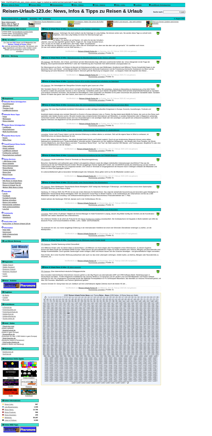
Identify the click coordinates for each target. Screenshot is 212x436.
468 (84, 324)
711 (128, 338)
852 (112, 347)
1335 (103, 382)
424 (140, 320)
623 (124, 333)
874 (84, 349)
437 (76, 322)
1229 (120, 373)
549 (60, 329)
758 (84, 342)
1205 (115, 372)
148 (80, 304)
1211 (145, 372)
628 (145, 333)
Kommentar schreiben (97, 53)
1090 (115, 363)
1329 (73, 382)
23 (110, 297)
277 (132, 311)
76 (44, 301)
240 (100, 310)
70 (141, 299)
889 (145, 349)
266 (88, 311)
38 (157, 297)
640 (76, 334)
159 (124, 304)
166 (152, 304)
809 (56, 345)
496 (80, 326)
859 (140, 347)
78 (51, 301)
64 (122, 299)
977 (149, 354)
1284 (51, 379)
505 (116, 326)
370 (157, 317)
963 (92, 354)
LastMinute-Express (10, 110)
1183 (120, 370)
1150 (71, 368)
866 (52, 349)
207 (84, 308)
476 (116, 324)
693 (56, 338)
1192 (51, 372)
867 (56, 349)
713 (136, 338)
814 (76, 345)
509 (132, 326)
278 (136, 311)
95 (104, 301)
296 (92, 313)
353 (88, 317)
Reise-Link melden (10, 202)
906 (96, 350)
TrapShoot (29, 394)
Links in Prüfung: (11, 420)
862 (152, 347)
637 (64, 334)
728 (80, 340)
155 (108, 304)
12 (76, 297)
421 (128, 320)
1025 (135, 357)
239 (96, 310)
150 (88, 304)
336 (136, 315)
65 (125, 299)
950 (157, 352)
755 (72, 342)
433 (60, 322)
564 (120, 329)
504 (112, 326)
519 (56, 327)
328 (104, 315)
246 (124, 310)
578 (60, 331)
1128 (76, 366)
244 (116, 310)
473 (104, 324)
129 (120, 303)
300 (108, 313)
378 (72, 319)
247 (128, 310)
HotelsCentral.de (9, 330)
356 (100, 317)
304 (124, 313)
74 (154, 299)
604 (48, 333)
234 (76, 310)
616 (96, 333)
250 (140, 310)
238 (92, 310)
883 (120, 349)
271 (108, 311)
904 (88, 350)
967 (108, 354)
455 (149, 322)
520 (60, 327)
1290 (81, 379)
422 (132, 320)
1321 (120, 380)
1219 (71, 373)
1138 (125, 366)
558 (96, 329)
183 (104, 306)
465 (72, 324)
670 (80, 336)
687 (149, 336)
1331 (83, 382)
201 (60, 308)
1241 (66, 375)
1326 (145, 380)
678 (112, 336)
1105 (76, 365)
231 (64, 310)
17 (91, 297)
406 (68, 320)
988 (77, 356)
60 (110, 299)
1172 (66, 370)
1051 (149, 359)
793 (108, 343)
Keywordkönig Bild (18, 35)
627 (140, 333)
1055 (56, 361)
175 (72, 306)
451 (132, 322)
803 (149, 343)
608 (64, 333)
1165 (145, 368)
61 (113, 299)
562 (112, 329)
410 (84, 320)
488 (48, 326)
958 (72, 354)
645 (96, 334)
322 (80, 315)
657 (145, 334)
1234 (145, 373)
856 (128, 347)
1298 (120, 379)
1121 (154, 365)
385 (100, 319)
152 (96, 304)
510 (136, 326)
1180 (105, 370)
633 (48, 334)
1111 (105, 365)
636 (60, 334)
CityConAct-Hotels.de (11, 342)
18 (95, 297)
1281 (149, 377)
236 (84, 310)
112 (52, 303)
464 (68, 324)
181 (96, 306)
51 (82, 299)
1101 (56, 365)
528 (92, 327)
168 (44, 306)
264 (80, 311)
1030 (46, 359)
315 (52, 315)
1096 (145, 363)
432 (56, 322)
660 (157, 334)
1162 (130, 368)
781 (60, 343)
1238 (51, 375)
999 (121, 356)
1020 (110, 357)
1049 (140, 359)
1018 (100, 357)
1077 (51, 363)
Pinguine (29, 386)
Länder (5, 276)
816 (84, 345)
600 (149, 331)
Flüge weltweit (8, 146)
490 (56, 326)
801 (140, 343)
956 (64, 354)
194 (149, 306)
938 (108, 352)
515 (157, 326)
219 (132, 308)
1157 (105, 368)
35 (148, 297)
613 (84, 333)
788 (88, 343)
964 (96, 354)
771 (136, 342)
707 (112, 338)
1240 (61, 375)
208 (88, 308)
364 (132, 317)
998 (117, 356)
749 (48, 342)
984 (61, 356)
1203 (105, 372)
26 (120, 297)
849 (100, 347)
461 (56, 324)
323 (84, 315)
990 (85, 356)
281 (149, 311)
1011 (66, 357)
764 (108, 342)
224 (152, 308)
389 (116, 319)
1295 (105, 379)
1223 (90, 373)
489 (52, 326)
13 (79, 297)
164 (145, 304)
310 (149, 313)
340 (152, 315)
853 (116, 347)
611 (76, 333)
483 (145, 324)
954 (56, 354)
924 (52, 352)
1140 (135, 366)
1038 (85, 359)
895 (52, 350)
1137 (120, 366)
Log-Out (6, 209)
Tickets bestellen (9, 170)
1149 (66, 368)
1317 (100, 380)
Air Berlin (6, 295)
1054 (51, 361)
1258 (149, 375)
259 (60, 311)
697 (72, 338)
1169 (51, 370)
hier (4, 48)
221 (140, 308)
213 (108, 308)
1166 (149, 368)
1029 (154, 357)
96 (107, 301)
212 (104, 308)
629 (149, 333)
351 (80, 317)
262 (72, 311)
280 (145, 311)
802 (145, 343)
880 (108, 349)
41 (50, 299)
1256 (140, 375)
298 (100, 313)
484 (149, 324)
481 (136, 324)
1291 (85, 379)
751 (56, 342)
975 (140, 354)
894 (48, 350)
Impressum (7, 232)
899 (68, 350)
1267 (81, 377)
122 (92, 303)
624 (128, 333)
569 (140, 329)
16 (88, 297)
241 (104, 310)
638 (68, 334)
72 (147, 299)
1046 (125, 359)
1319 (110, 380)
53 (88, 299)
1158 (110, 368)
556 (88, 329)
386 (104, 319)
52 (85, 299)
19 (98, 297)
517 (48, 327)
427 (152, 320)
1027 (145, 357)
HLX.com (6, 300)
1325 (140, 380)
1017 (95, 357)
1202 (100, 372)
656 (140, 334)
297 (96, 313)
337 (140, 315)
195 (152, 306)
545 (44, 329)
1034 (66, 359)
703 (96, 338)
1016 (90, 357)
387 (108, 319)
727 (76, 340)
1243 (76, 375)
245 (120, 310)
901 (76, 350)
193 (145, 306)
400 (44, 320)
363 (128, 317)
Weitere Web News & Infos (13, 187)
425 (145, 320)
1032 (56, 359)
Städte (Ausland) (9, 267)
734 (104, 340)
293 (80, 313)
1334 (98, 382)
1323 (130, 380)
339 (149, 315)
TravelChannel (8, 104)
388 (112, 319)
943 (128, 352)
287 (56, 313)
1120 (149, 365)
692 (52, 338)
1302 (140, 379)
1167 (154, 368)
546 (48, 329)
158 (120, 304)
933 (88, 352)
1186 (135, 370)
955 (60, 354)
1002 (136, 356)
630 (152, 333)
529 (96, 327)
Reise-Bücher (8, 168)
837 (52, 347)
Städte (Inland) (8, 265)
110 (44, 303)
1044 (115, 359)
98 (113, 301)
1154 (90, 368)
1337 (113, 382)
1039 (90, 359)
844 (80, 347)
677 (108, 336)
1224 (95, 373)
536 (124, 327)
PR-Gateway (45, 62)
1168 (46, 370)
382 (88, 319)
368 (149, 317)
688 (152, 336)
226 (44, 310)
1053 (46, 361)
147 (76, 304)
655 (136, 334)
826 (124, 345)
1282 (154, 377)
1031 (51, 359)
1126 (66, 366)
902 (80, 350)
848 (96, 347)
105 (140, 301)
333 (124, 315)
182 (100, 306)
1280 (145, 377)
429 (44, 322)
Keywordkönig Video (20, 33)
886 (132, 349)
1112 (110, 365)
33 (142, 297)
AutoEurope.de (8, 352)
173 (64, 306)
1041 (100, 359)
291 (72, 313)
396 (145, 319)
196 (157, 306)
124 (100, 303)
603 (44, 333)
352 (84, 317)
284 (44, 313)
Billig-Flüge (7, 140)
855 (124, 347)
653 (128, 334)
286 (52, 313)
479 (128, 324)
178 (84, 306)
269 (100, 311)
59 (107, 299)
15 (85, 297)
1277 (130, 377)
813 (72, 345)
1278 (135, 377)
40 (47, 299)
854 (120, 347)
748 (44, 342)
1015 (85, 357)
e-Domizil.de (7, 307)
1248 (100, 375)
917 (140, 350)
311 (152, 313)
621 (116, 333)
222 (145, 308)
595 (128, 331)
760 (92, 342)
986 (69, 356)
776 (157, 342)
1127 (71, 366)
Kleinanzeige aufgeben (11, 204)
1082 (76, 363)
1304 (149, 379)
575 (48, 331)
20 (101, 297)
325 (92, 315)
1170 (56, 370)
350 (76, 317)
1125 (61, 366)
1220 (76, 373)
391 (124, 319)
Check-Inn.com (8, 326)
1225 (100, 373)
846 (88, 347)
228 (52, 310)
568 (136, 329)
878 (100, 349)
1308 (56, 380)
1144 (154, 366)
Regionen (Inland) (9, 269)
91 (91, 301)
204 (72, 308)
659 (152, 334)
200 (56, 308)
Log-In (5, 193)
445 (108, 322)
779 (52, 343)
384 (96, 319)
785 (76, 343)
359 (112, 317)
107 (148, 301)
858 (136, 347)
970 (120, 354)
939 (112, 352)
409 (80, 320)
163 (140, 304)
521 (64, 327)
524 (76, 327)
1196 (71, 372)
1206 (120, 372)
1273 (110, 377)
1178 (95, 370)
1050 (145, 359)
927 (64, 352)
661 (44, 336)
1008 (51, 357)
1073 (145, 361)
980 (45, 356)
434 (64, 322)
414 (100, 320)
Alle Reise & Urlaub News (12, 181)
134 (140, 303)
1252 (120, 375)
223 (149, 308)
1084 (85, 363)
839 (60, 347)
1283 (46, 379)
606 (56, 333)
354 (92, 317)
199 (52, 308)
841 (68, 347)
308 (140, 313)
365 (136, 317)
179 (88, 306)
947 (145, 352)
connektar (44, 109)
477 (120, 324)
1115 (125, 365)
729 (84, 340)
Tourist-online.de (9, 318)
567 (132, 329)
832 (149, 345)
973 (132, 354)
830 (140, 345)
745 (149, 340)
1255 (135, 375)
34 (145, 297)
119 (80, 303)
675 (100, 336)
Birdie (11, 394)
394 (136, 319)
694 (60, 338)
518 (52, 327)
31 (135, 297)
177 (80, 306)
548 (56, 329)
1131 (90, 366)
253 (152, 310)
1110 (100, 365)
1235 (149, 373)
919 (149, 350)
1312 (76, 380)
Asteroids (11, 377)
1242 (71, 375)
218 (128, 308)
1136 (115, 366)
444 (104, 322)
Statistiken (7, 236)
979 (157, 354)
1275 (120, 377)
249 (136, 310)
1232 (135, 373)
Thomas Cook (8, 108)
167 (157, 304)
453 (140, 322)
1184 (125, 370)
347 (64, 317)
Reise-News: (9, 410)
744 (145, 340)
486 (157, 324)
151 (92, 304)
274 (120, 311)
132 (132, 303)
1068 (120, 361)
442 (96, 322)
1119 (145, 365)
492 (64, 326)
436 (72, 322)
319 (68, 315)
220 (136, 308)
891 (152, 349)
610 (72, 333)
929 (72, 352)
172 (60, 306)
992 (93, 356)
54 (91, 299)
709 (120, 338)
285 (48, 313)
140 (48, 304)
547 (52, 329)
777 (44, 343)
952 (48, 354)
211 (100, 308)
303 (120, 313)
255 (44, 311)
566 (128, 329)
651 (120, 334)
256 (48, 311)
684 (136, 336)
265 (84, 311)
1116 (130, 365)
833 (152, 345)
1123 (51, 366)
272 (112, 311)
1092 (125, 363)
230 (60, 310)
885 (128, 349)
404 (60, 320)
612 (80, 333)
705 (104, 338)
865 (48, 349)
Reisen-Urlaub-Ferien (86, 51)
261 (68, 311)
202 (64, 308)
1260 (46, 377)
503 (108, 326)
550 (64, 329)
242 (108, 310)
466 (76, 324)
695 (64, 338)
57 (100, 299)
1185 (130, 370)
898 (64, 350)
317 (60, 315)
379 (76, 319)
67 (132, 299)
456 (152, 322)
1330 (78, 382)
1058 (71, 361)
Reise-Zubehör (8, 121)
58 (104, 299)
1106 (81, 365)
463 (64, 324)
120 (84, 303)
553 (76, 329)
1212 (149, 372)
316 (56, 315)
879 (104, 349)
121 (88, 303)
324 (88, 315)
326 (96, 315)
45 (63, 299)
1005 (150, 356)
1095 (140, 363)
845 (84, 347)
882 (116, 349)
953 (52, 354)
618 (104, 333)
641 (80, 334)
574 (44, 331)
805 (157, 343)
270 (104, 311)
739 (124, 340)
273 (116, 311)
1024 (130, 357)
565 (124, 329)
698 (76, 338)
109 (156, 301)
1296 (110, 379)
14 (82, 297)
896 (56, 350)
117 (72, 303)
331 (116, 315)
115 (64, 303)
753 (64, 342)
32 (138, 297)
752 (60, 342)
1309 (61, 380)
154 (104, 304)
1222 (85, 373)
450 (128, 322)
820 (100, 345)
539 (136, 327)
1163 (135, 368)
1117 (135, 365)
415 (104, 320)
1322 (125, 380)
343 (48, 317)
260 (64, 311)
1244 (81, 375)
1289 (76, 379)
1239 (56, 375)
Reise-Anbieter (8, 163)
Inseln (5, 274)
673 (92, 336)
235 (80, 310)
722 (56, 340)
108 (152, 301)
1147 (56, 368)
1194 (61, 372)
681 (124, 336)
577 (56, 331)
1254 (130, 375)
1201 (95, 372)
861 (149, 347)
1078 (56, 363)
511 (140, 326)
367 (145, 317)
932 (84, 352)
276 (128, 311)
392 (128, 319)
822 (108, 345)
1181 (110, 370)
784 (72, 343)
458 (44, 324)
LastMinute (7, 127)
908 (104, 350)
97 (110, 301)
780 (56, 343)
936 (100, 352)
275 (124, 311)
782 (64, 343)
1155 (95, 368)
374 (56, 319)
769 (128, 342)
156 (112, 304)
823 (112, 345)
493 (68, 326)
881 (112, 349)
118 (76, 303)
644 (92, 334)
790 (96, 343)
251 (145, 310)
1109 (95, 365)
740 (128, 340)
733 (100, 340)
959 (76, 354)
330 (112, 315)
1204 (110, 372)
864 (44, 349)
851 (108, 347)
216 (120, 308)
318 (64, 315)
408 (76, 320)
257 (52, 311)
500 (96, 326)
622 (120, 333)
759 (88, 342)
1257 (145, 375)
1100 (51, 365)
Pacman (11, 368)
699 (80, 338)
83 (66, 301)
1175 (81, 370)
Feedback (6, 196)
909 (108, 350)
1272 (105, 377)
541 (145, 327)
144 (64, 304)
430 (48, 322)
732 (96, 340)
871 (72, 349)
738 (120, 340)
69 (138, 299)
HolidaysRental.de (9, 316)
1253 (125, 375)
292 (76, 313)
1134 (105, 366)
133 (136, 303)
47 (69, 299)
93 (97, 301)
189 (128, 306)
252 (149, 310)
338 (145, 315)
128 (116, 303)
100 (120, 301)
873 (80, 349)
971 (124, 354)
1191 (46, 372)
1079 (61, 363)
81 (60, 301)
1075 (154, 361)
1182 (115, 370)
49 (75, 299)
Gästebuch (7, 217)
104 (136, 301)
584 (84, 331)
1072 (140, 361)
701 (88, 338)
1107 (85, 365)
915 (132, 350)
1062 (90, 361)
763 (104, 342)
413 (96, 320)
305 (128, 313)
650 (116, 334)
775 (152, 342)
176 (76, 306)
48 (72, 299)
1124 (56, 366)
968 (112, 354)
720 (48, 340)
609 (68, 333)
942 (124, 352)
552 (72, 329)
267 (92, 311)
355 (96, 317)
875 (88, 349)
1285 (56, 379)
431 (52, 322)
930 (76, 352)
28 (126, 297)
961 (84, 354)
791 (100, 343)
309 (145, 313)
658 (149, 334)
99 (116, 301)
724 (64, 340)
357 (104, 317)
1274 (115, 377)
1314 (85, 380)
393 (132, 319)
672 (88, 336)
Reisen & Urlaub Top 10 (12, 185)
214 (112, 308)
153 (100, 304)
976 (145, 354)
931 (80, 352)
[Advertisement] (20, 76)
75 (157, 299)
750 (52, 342)
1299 (125, 379)
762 (100, 342)
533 (112, 327)
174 (68, 306)
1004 (146, 356)
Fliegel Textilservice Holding (91, 219)
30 (132, 297)
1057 (66, 361)
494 (72, 326)
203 (68, 308)
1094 (135, 363)
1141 (140, 366)
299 (104, 313)
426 (149, 320)
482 (140, 324)
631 (157, 333)
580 (68, 331)
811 (64, 345)
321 (76, 315)
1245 (85, 375)
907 (100, 350)
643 (88, 334)
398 (152, 319)
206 (80, 308)
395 (140, 319)
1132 (95, 366)
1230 (125, 373)
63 (119, 299)
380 (80, 319)
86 (76, 301)
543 (152, 327)
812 (68, 345)
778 (48, 343)
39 (44, 299)
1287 (66, 379)
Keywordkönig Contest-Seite (22, 32)
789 (92, 343)
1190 (154, 370)
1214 (46, 373)
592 (116, 331)
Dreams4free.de (9, 334)
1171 (61, 370)
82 (63, 301)
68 (135, 299)
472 (100, 324)
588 (100, 331)
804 (152, 343)
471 (96, 324)
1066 (110, 361)
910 (112, 350)
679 (116, 336)
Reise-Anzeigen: (10, 415)
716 (149, 338)
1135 (110, 366)
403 (56, 320)
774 (149, 342)
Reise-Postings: (10, 412)
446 (112, 322)
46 (66, 299)
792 (104, 343)
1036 (76, 359)
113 (56, 303)
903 (84, 350)
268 (96, 311)
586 (92, 331)
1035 (71, 359)
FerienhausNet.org (9, 310)
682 (128, 336)
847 (92, 347)
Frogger (11, 386)
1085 (90, 363)
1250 (110, 375)
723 (60, 340)
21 (104, 297)
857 (132, 347)
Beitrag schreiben (9, 200)
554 (80, 329)
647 (104, 334)
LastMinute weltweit (10, 151)
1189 (149, 370)
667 (68, 336)
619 (108, 333)
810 (60, 345)
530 (100, 327)
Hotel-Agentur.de (9, 338)
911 (116, 350)
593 (120, 331)
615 (92, 333)
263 (76, 311)
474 (108, 324)
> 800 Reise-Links (9, 161)
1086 (95, 363)
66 (129, 299)
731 (92, 340)
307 (136, 313)
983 (57, 356)
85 (72, 301)
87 (79, 301)
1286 (61, 379)
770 (132, 342)
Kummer (56, 33)
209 (92, 308)
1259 (154, 375)
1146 (51, 368)
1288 (71, 379)
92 (94, 301)
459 (48, 324)
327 (100, 315)
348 (68, 317)
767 (120, 342)
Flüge (5, 116)
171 (56, 306)
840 (64, 347)
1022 (120, 357)
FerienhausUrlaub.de (10, 312)
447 (116, 322)
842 (72, 347)
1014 (81, 357)
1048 (135, 359)
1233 (140, 373)
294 (84, 313)
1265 (71, 377)
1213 (154, 372)
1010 (61, 357)
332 (120, 315)
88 (82, 301)
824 (116, 345)
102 (128, 301)
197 (44, 308)
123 (96, 303)
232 (68, 310)
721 (52, 340)
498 (88, 326)
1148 (61, 368)
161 (132, 304)
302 (116, 313)
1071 (135, 361)
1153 (85, 368)
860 (145, 347)
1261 (51, 377)
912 (120, 350)
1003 (141, 356)
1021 (115, 357)
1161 (125, 368)
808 (52, 345)
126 (108, 303)
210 (96, 308)
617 (100, 333)
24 (113, 297)
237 (88, 310)
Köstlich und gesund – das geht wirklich (127, 22)
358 (108, 317)
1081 (71, 363)
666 (64, 336)
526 (84, 327)
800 (136, 343)
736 (112, 340)
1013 (76, 357)
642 (84, 334)
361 (120, 317)
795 (116, 343)
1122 (46, 366)
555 (84, 329)
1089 (110, 363)
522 (68, 327)
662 (48, 336)
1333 (93, 382)
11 (73, 297)
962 (88, 354)
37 (154, 297)
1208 (130, 372)
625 (132, 333)
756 (76, 342)
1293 (95, 379)
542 (149, 327)
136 (149, 303)
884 (124, 349)
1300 (130, 379)
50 (79, 299)
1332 (88, 382)
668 (72, 336)
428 (157, 320)
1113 (115, 365)
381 (84, 319)
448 (120, 322)
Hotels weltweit (8, 148)
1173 (71, 370)
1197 (76, 372)
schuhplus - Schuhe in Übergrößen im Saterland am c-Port (125, 89)
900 (72, 350)
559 (100, 329)
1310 (66, 380)
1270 (95, 377)
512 (145, 326)
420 (124, 320)
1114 (120, 365)
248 (132, 310)
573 (157, 329)
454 (145, 322)
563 (116, 329)
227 (48, 310)
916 (136, 350)
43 (57, 299)
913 (124, 350)
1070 (130, 361)
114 (60, 303)
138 (157, 303)
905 (92, 350)
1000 (126, 356)
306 (132, 313)
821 (104, 345)
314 (48, 315)
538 (132, 327)
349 (72, 317)
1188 (145, 370)
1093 (130, 363)
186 (116, 306)
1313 (81, 380)
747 (157, 340)
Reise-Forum (8, 174)
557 (92, 329)
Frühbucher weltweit (10, 153)
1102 (61, 365)
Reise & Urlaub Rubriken (12, 183)
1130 (85, 366)
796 (120, 343)
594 (124, 331)
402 (52, 320)
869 (64, 349)
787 (84, 343)
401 (48, 320)
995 (105, 356)
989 (81, 356)
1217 (61, 373)
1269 (90, 377)
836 (48, 347)
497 (84, 326)
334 (128, 315)
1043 (110, 359)
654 (132, 334)
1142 (145, 366)
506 (120, 326)
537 (128, 327)
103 (132, 301)
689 (157, 336)
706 (108, 338)
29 (129, 297)
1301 (135, 379)
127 (112, 303)
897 (60, 350)
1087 (100, 363)
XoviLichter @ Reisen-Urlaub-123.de (16, 223)
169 (48, 306)
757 (80, 342)
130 (124, 303)
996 (109, 356)
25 (116, 297)
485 (152, 324)
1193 (56, 372)
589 (104, 331)
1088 (105, 363)
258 (56, 311)
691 (48, 338)
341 (157, 315)
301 (112, 313)
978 (152, 354)
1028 (149, 357)
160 (128, 304)
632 (44, 334)
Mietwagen (7, 119)
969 (116, 354)
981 (49, 356)
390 (120, 319)
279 (140, 311)
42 (53, 299)
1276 (125, 377)
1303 (145, 379)
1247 (95, 375)
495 (76, 326)
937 (104, 352)
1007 (46, 357)
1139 (130, 366)
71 (144, 299)
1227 (110, 373)
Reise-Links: (9, 404)
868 (60, 349)
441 (92, 322)
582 (76, 331)
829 (136, 345)
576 (52, 331)
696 (68, 338)
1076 (46, 363)
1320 (115, 380)
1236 (154, 373)
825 (120, 345)
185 (112, 306)
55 (94, 299)
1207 (125, 372)
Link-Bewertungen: (11, 407)
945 (136, 352)
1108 (90, 365)
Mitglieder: (8, 417)
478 (124, 324)
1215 (51, 373)
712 (132, 338)
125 (104, 303)
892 (157, 349)
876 (92, 349)
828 (132, 345)
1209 (135, 372)
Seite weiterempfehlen (11, 207)
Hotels (5, 138)
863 (157, 347)
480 (132, 324)
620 (112, 333)
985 (65, 356)
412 (92, 320)
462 (60, 324)
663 (52, 336)
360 (116, 317)
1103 (66, 365)
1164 (140, 368)
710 (124, 338)
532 (108, 327)
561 (108, 329)
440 (88, 322)
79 (54, 301)
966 (104, 354)
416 (108, 320)
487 (44, 326)
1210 (140, 372)
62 (116, 299)
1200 (90, 372)
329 (108, 315)
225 (157, 308)
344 (52, 317)
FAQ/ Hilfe (6, 230)
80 (57, 301)
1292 (90, 379)
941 (120, 352)
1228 (115, 373)
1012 (71, 357)
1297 (115, 379)
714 (140, 338)
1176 (85, 370)
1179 (100, 370)
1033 (61, 359)
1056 (61, 361)
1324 (135, 380)
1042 (105, 359)
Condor (5, 297)
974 (136, 354)
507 (124, 326)
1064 (100, 361)
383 (92, 319)
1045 (120, 359)
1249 (105, 375)
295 (88, 313)
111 (48, 303)
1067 (115, 361)
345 (56, 317)
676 (104, 336)
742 (136, 340)
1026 (140, 357)
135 (145, 303)
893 (44, 350)
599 (145, 331)
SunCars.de (7, 354)
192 (140, 306)
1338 (118, 382)
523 (72, 327)
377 (68, 319)
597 (136, 331)
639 (72, 334)
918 (145, 350)
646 (100, 334)
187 (120, 306)
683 (132, 336)
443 (100, 322)
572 (152, 329)
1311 (71, 380)
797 (124, 343)
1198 (81, 372)
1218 (66, 373)
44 (60, 299)
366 (140, 317)
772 (140, 342)
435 (68, 322)
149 (84, 304)
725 (68, 340)
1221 (81, 373)
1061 (85, 361)
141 (52, 304)
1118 (140, 365)
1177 (90, 370)
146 (72, 304)
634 (52, 334)
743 (140, 340)
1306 (46, 380)
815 (80, 345)
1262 (56, 377)
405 (64, 320)
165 (149, 304)
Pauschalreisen (9, 129)
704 (100, 338)
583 (80, 331)
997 (113, 356)
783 (68, 343)
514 (152, 326)
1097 (149, 363)
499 (92, 326)
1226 (105, 373)
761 (96, 342)
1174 (76, 370)
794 (112, 343)
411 (88, 320)
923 (48, 352)
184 (108, 306)
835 (44, 347)
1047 (130, 359)
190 (132, 306)
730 (88, 340)
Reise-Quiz (7, 172)
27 (123, 297)
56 (97, 299)
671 (84, 336)
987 (73, 356)
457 (157, 322)
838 (56, 347)
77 (47, 301)
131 (128, 303)
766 (116, 342)
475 (112, 324)
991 (89, 356)
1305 (154, 379)
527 (88, 327)
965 (100, 354)
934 (92, 352)
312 (157, 313)
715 (145, 338)
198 (48, 308)
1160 (120, 368)
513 (149, 326)
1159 (115, 368)
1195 (66, 372)
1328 (154, 380)
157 (116, 304)
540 (140, 327)
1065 (105, 361)
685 (140, 336)
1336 (108, 382)
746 (152, 340)
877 (96, 349)
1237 (46, 375)
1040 (95, 359)
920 (152, 350)
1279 (140, 377)
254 (157, 310)
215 (116, 308)
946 (140, 352)
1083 (81, 363)
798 (128, 343)
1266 (76, 377)
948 (149, 352)
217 (124, 308)
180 (92, 306)
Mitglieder (6, 215)
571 (149, 329)
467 (80, 324)
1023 (125, 357)
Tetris (29, 368)
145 (68, 304)
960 (80, 354)
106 (144, 301)
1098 (154, 363)
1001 (131, 356)
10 (70, 297)
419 (120, 320)
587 (96, 331)
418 (116, 320)
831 (145, 345)
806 (44, 345)
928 (68, 352)
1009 (56, 357)
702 (92, 338)
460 (52, 324)
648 (108, 334)
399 (157, 319)
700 (84, 338)
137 (152, 303)
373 (52, 319)
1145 (46, 368)
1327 (149, 380)
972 (128, 354)
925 (56, 352)
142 (56, 304)
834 (157, 345)
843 (76, 347)
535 (120, 327)
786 (80, 343)
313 (44, 315)
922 (44, 352)
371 (44, 319)
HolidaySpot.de (8, 314)
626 (136, 333)
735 (108, 340)
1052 (154, 359)
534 (116, 327)
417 (112, 320)
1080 (66, 363)
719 (44, 340)
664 (56, 336)
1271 (100, 377)
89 (85, 301)
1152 (81, 368)
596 (132, 331)
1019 (105, 357)
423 (136, 320)
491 (60, 326)
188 (124, 306)
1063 (95, 361)
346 (60, 317)
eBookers (6, 106)
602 (157, 331)
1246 (90, 375)
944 (132, 352)
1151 (76, 368)
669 (76, 336)
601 (152, 331)
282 (152, 311)
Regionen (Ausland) (10, 271)
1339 (122, 382)
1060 (81, 361)
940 (116, 352)
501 (100, 326)
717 (152, 338)
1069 (125, 361)
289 (64, 313)
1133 (100, 366)
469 (88, 324)
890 (149, 349)
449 (124, 322)
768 (124, 342)
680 (120, 336)
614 (88, 333)
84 (69, 301)
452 (136, 322)
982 (53, 356)
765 (112, 342)
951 (44, 354)
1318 (105, 380)
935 (96, 352)
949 (152, 352)
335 (132, 315)
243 (112, 310)
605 (52, 333)
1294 (100, 379)
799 (132, 343)
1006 (155, 356)
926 (60, 352)
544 (157, 327)
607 (60, 333)
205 (76, 308)
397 (149, 319)
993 (97, 356)
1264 (66, 377)
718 (157, 338)
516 (44, 327)
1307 (51, 380)
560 (104, 329)
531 (104, 327)
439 (84, 322)
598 (140, 331)
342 (44, 317)
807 (48, 345)
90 (88, 301)
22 (107, 297)
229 (56, 310)
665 (60, 336)
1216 (56, 373)
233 (72, 310)
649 (112, 334)
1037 (81, 359)
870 (68, 349)
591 (112, 331)
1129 (81, 366)
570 (145, 329)
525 (80, 327)
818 (92, 345)
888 (140, 349)
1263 (61, 377)
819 (96, 345)
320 (72, 315)
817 (88, 345)
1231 (130, 373)
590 (108, 331)
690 (44, 338)
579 (64, 331)
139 (44, 304)
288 (60, 313)
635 (56, 334)
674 (96, 336)
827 (128, 345)
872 (76, 349)
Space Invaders (29, 377)
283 (157, 311)
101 (124, 301)
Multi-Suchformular (10, 132)
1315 (90, 380)
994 (101, 356)
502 (104, 326)
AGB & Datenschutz (10, 234)
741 (132, 340)
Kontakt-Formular (9, 198)
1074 (149, 361)
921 (157, 350)
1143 (149, 366)
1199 (85, 372)
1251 (115, 375)
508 (128, 326)
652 (124, 334)
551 (68, 329)
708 (116, 338)
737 (116, 340)
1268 (85, 377)
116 (68, 303)
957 (68, 354)
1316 (95, 380)
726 (72, 340)
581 (72, 331)
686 (145, 336)
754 (68, 342)
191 (136, 306)
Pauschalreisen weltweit (12, 155)
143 (60, 304)
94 (101, 301)
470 (92, 324)
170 (52, 306)
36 (151, 297)
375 (60, 319)
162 (136, 304)
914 (128, 350)
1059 (76, 361)
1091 (120, 363)
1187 (140, 370)
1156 (100, 368)
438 (80, 322)
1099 (46, 365)
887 (136, 349)
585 (88, 331)
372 (48, 319)
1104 (71, 365)
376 (64, 319)
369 (152, 317)
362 (124, 317)
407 (72, 320)
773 (145, 342)
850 (104, 347)
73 (150, 299)
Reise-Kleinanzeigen (10, 166)
